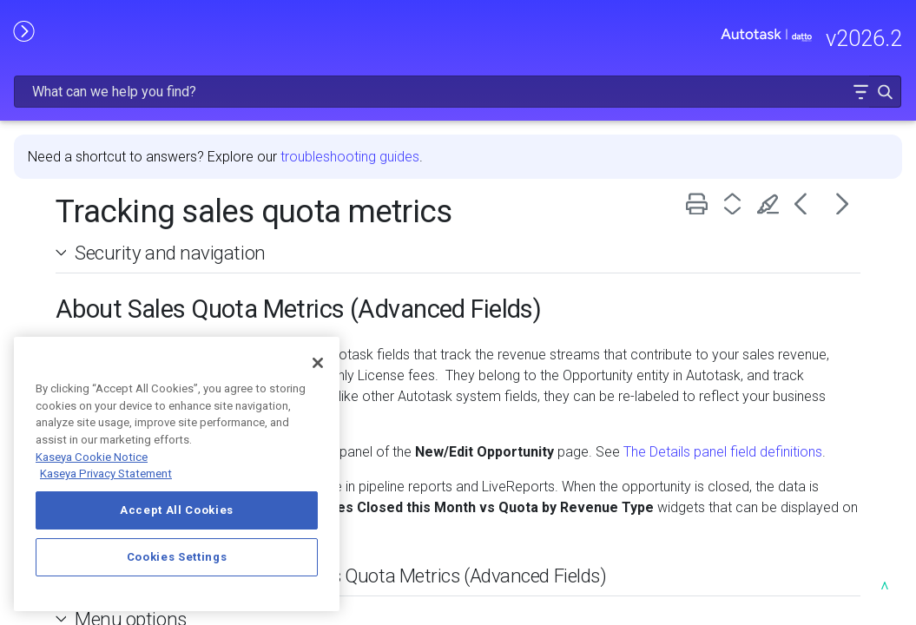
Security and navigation (353, 207)
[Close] (318, 363)
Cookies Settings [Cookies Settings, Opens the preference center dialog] (177, 556)
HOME (32, 110)
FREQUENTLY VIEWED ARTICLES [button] (98, 193)
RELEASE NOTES (65, 147)
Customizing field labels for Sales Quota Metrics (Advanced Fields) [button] (516, 551)
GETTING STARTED (98, 239)
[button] (848, 38)
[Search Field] (641, 38)
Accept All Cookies (177, 509)
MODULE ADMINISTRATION (98, 285)
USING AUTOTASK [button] (98, 330)
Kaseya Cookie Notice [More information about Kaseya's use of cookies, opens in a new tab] (92, 457)
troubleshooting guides (533, 111)
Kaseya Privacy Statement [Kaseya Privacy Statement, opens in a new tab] (106, 473)
